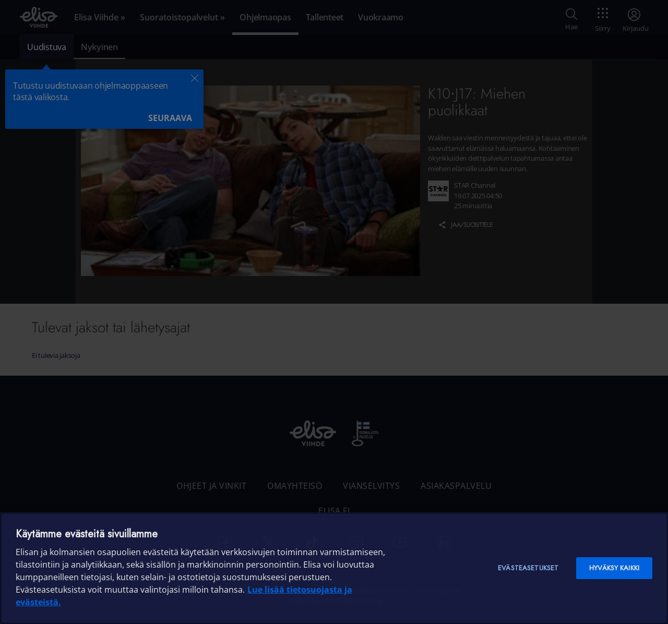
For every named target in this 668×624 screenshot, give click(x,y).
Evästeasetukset (528, 568)
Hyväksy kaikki (614, 568)
